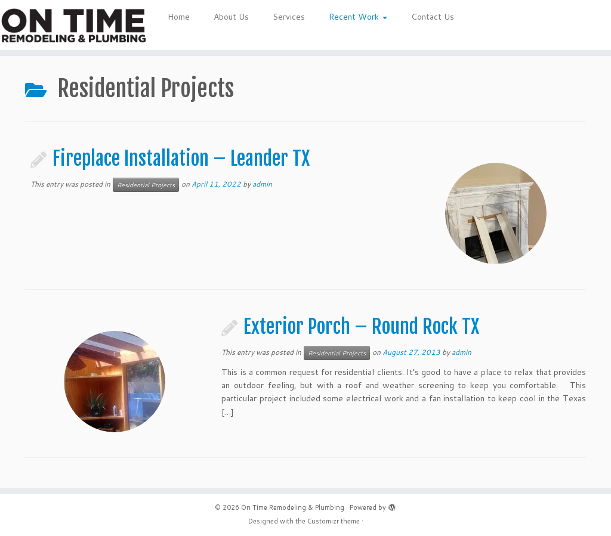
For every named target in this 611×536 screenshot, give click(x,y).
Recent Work (358, 17)
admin (262, 184)
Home (179, 17)
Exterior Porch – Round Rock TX (361, 327)
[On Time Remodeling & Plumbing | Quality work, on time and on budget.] (71, 25)
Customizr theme (333, 521)
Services (289, 17)
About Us (231, 17)
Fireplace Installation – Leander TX (181, 159)
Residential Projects (146, 185)
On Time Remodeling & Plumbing (292, 507)
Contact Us (432, 17)
